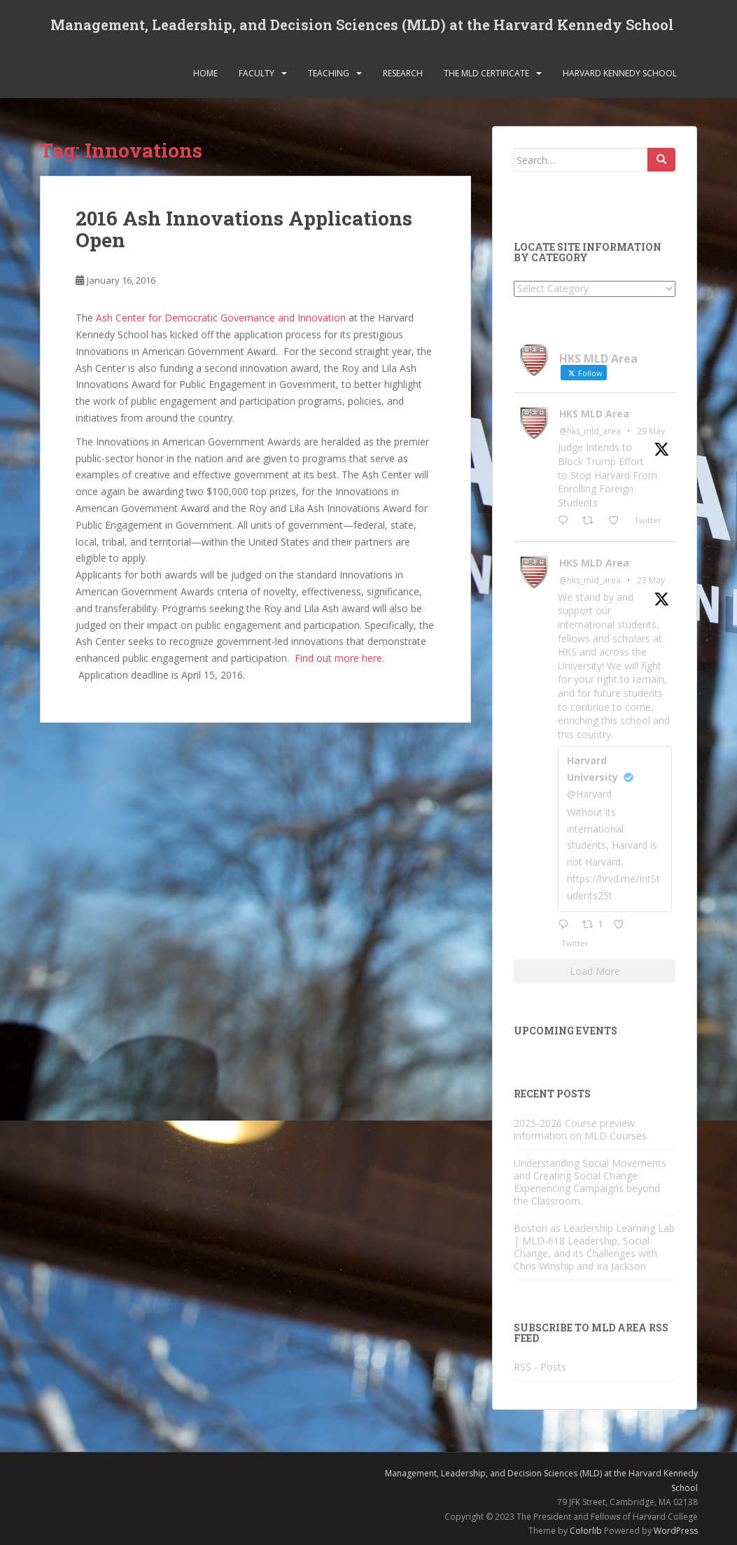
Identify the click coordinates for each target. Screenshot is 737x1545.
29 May (651, 431)
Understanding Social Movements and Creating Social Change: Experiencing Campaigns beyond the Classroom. (590, 1181)
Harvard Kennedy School (620, 73)
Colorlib (586, 1531)
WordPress (676, 1531)
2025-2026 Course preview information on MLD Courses (580, 1129)
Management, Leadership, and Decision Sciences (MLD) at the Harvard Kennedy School (362, 24)
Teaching (328, 73)
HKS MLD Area (594, 413)
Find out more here (338, 658)
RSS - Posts (540, 1366)
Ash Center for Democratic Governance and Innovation (221, 317)
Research (403, 73)
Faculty (256, 73)
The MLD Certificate (486, 73)
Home (205, 73)
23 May (651, 580)
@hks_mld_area (590, 431)
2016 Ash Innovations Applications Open (244, 229)
